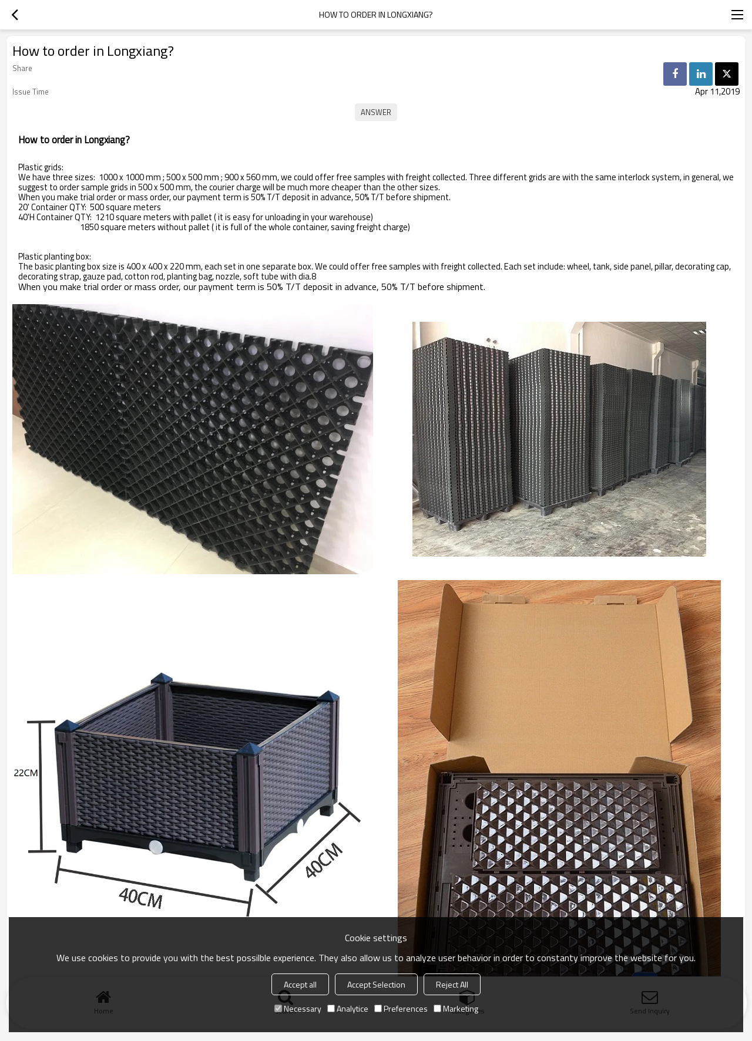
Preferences (401, 1008)
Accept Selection (376, 984)
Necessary (297, 1008)
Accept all (300, 984)
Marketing (456, 1008)
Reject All (452, 984)
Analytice (347, 1008)
